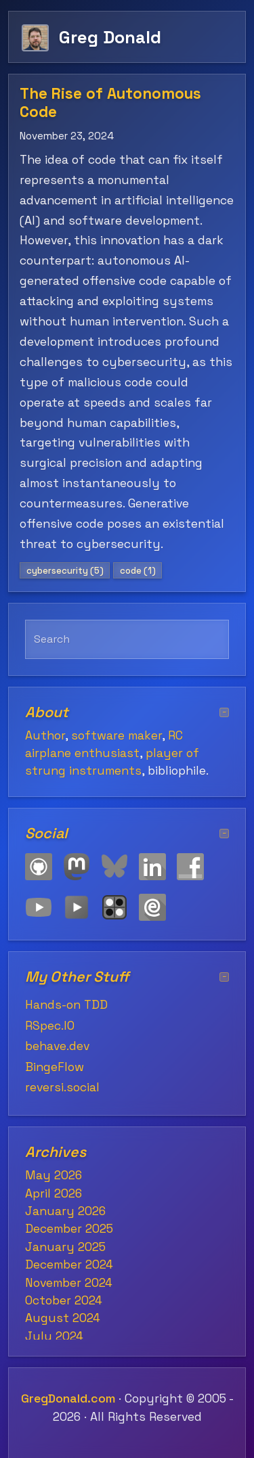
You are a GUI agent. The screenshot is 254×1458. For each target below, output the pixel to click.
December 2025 (69, 1228)
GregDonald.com (68, 1398)
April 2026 (53, 1193)
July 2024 (54, 1336)
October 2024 (63, 1300)
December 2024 (69, 1264)
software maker (116, 735)
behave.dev (57, 1046)
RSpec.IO (50, 1025)
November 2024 (68, 1282)
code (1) (138, 570)
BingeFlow (54, 1067)
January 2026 (65, 1211)
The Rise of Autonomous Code (110, 103)
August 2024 (62, 1318)
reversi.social (62, 1087)
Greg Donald (110, 37)
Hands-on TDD (66, 1004)
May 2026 (53, 1175)
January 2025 (65, 1246)
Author (45, 735)
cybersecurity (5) (65, 570)
